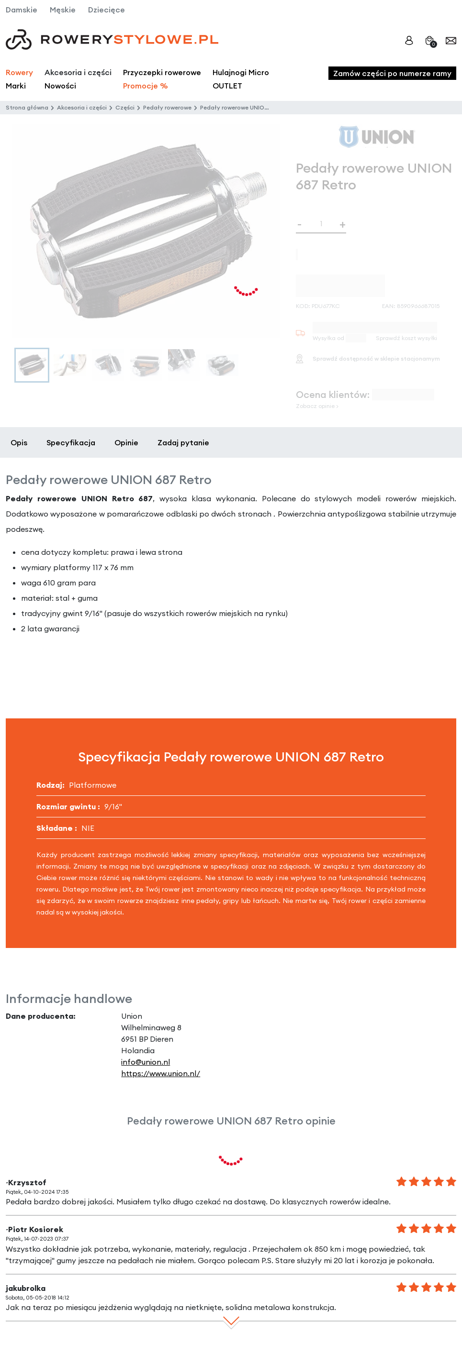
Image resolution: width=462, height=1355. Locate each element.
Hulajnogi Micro (241, 72)
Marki (16, 85)
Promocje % (145, 85)
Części (125, 107)
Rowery (19, 72)
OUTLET (227, 85)
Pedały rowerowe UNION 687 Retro (249, 107)
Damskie (21, 9)
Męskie (63, 9)
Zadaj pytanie (183, 442)
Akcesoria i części (82, 107)
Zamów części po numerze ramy (392, 73)
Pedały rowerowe (167, 107)
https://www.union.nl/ (160, 1073)
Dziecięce (106, 9)
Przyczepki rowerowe (162, 72)
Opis (19, 442)
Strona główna (27, 107)
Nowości (60, 85)
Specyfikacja (70, 442)
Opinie (126, 442)
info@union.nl (145, 1062)
